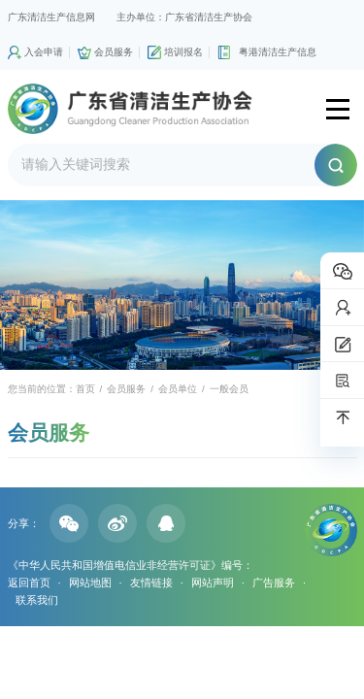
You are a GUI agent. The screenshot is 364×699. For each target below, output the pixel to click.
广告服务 (273, 582)
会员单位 (177, 388)
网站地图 (90, 582)
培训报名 (183, 52)
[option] (182, 285)
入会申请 (43, 52)
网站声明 (212, 582)
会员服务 (113, 52)
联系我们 (37, 600)
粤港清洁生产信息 (277, 52)
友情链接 (151, 582)
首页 (85, 388)
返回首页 (29, 582)
